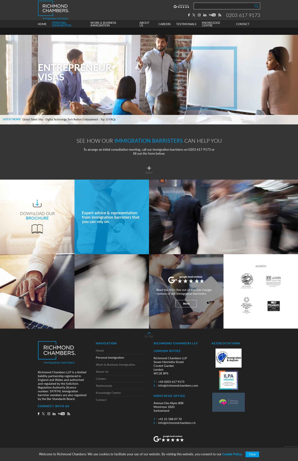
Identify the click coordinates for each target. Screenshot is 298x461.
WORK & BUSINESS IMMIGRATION (103, 31)
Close (252, 454)
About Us (102, 372)
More (186, 303)
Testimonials (104, 386)
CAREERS (165, 31)
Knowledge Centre (108, 393)
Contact (101, 400)
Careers (101, 379)
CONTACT (242, 31)
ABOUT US (144, 31)
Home (100, 351)
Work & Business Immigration (115, 365)
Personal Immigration (110, 358)
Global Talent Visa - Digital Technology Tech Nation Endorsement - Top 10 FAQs (69, 119)
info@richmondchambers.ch (175, 423)
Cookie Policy (232, 454)
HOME (42, 31)
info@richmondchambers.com (176, 385)
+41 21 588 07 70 (168, 419)
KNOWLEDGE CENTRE (211, 31)
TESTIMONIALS (186, 31)
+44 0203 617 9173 (169, 382)
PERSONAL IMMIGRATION (61, 31)
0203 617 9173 (243, 18)
